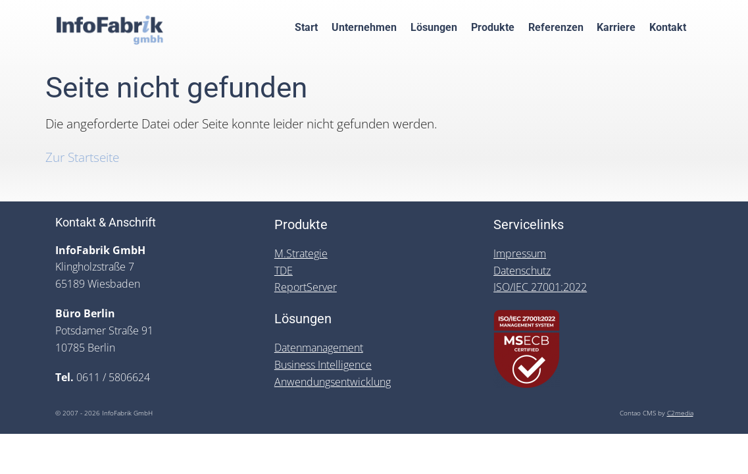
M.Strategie (301, 253)
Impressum (519, 253)
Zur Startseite (82, 157)
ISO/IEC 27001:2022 (540, 287)
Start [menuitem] (306, 27)
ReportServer (305, 287)
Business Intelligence (323, 364)
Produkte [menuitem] (492, 27)
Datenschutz (522, 270)
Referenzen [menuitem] (556, 27)
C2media (680, 413)
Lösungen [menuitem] (434, 27)
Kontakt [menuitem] (667, 27)
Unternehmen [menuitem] (364, 27)
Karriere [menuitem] (616, 27)
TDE (283, 270)
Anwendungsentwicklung (332, 382)
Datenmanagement (318, 347)
